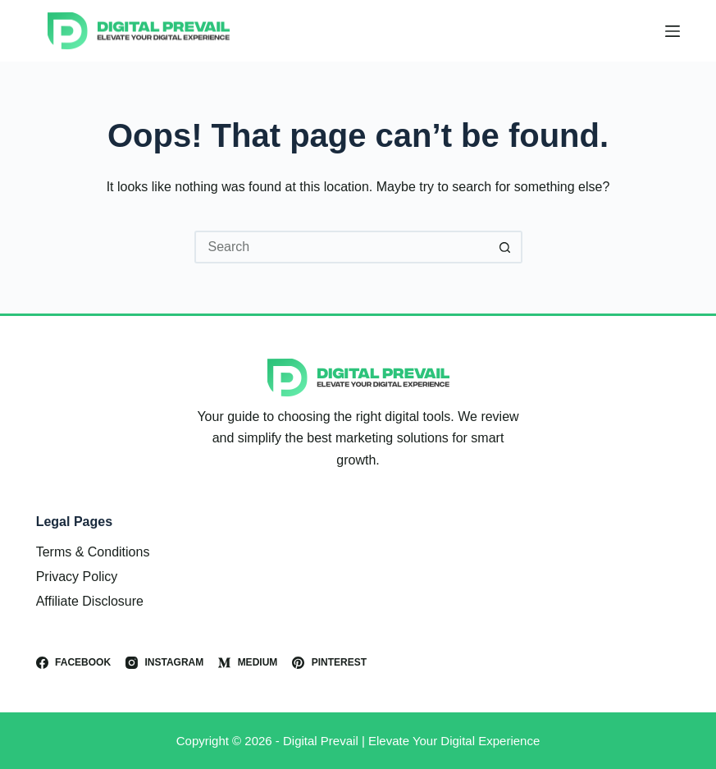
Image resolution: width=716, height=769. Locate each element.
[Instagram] (164, 663)
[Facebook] (73, 663)
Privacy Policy (77, 577)
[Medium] (247, 663)
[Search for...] (342, 247)
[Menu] (672, 31)
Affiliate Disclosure (90, 601)
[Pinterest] (329, 663)
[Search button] (506, 247)
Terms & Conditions (93, 552)
